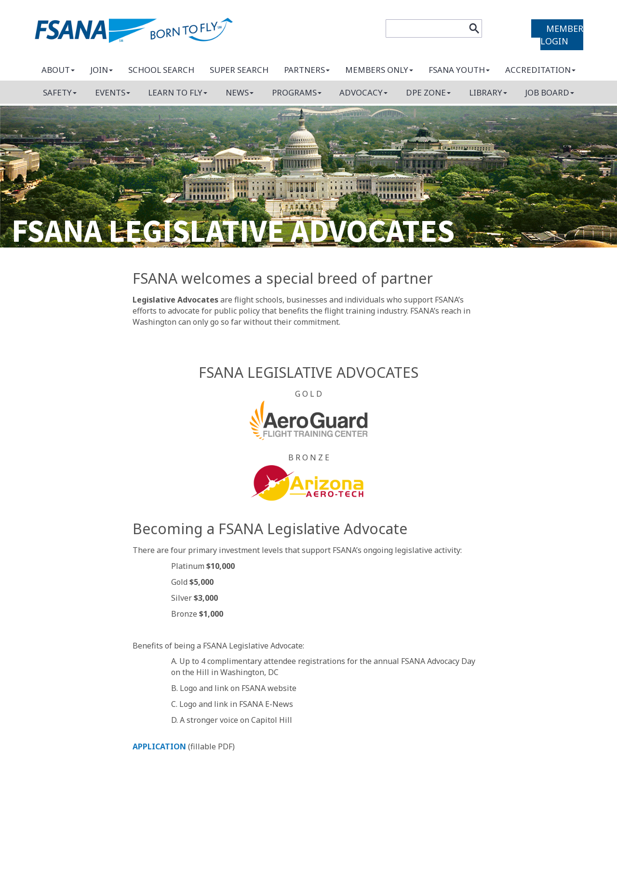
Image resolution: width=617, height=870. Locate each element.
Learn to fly (177, 92)
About (58, 69)
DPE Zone (428, 92)
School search (161, 69)
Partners (307, 69)
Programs (297, 92)
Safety (60, 92)
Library (488, 92)
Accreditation (540, 69)
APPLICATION (159, 746)
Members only (379, 69)
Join (101, 69)
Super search (239, 69)
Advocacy (363, 92)
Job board (549, 92)
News (240, 92)
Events (112, 92)
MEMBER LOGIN (561, 35)
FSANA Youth (459, 69)
